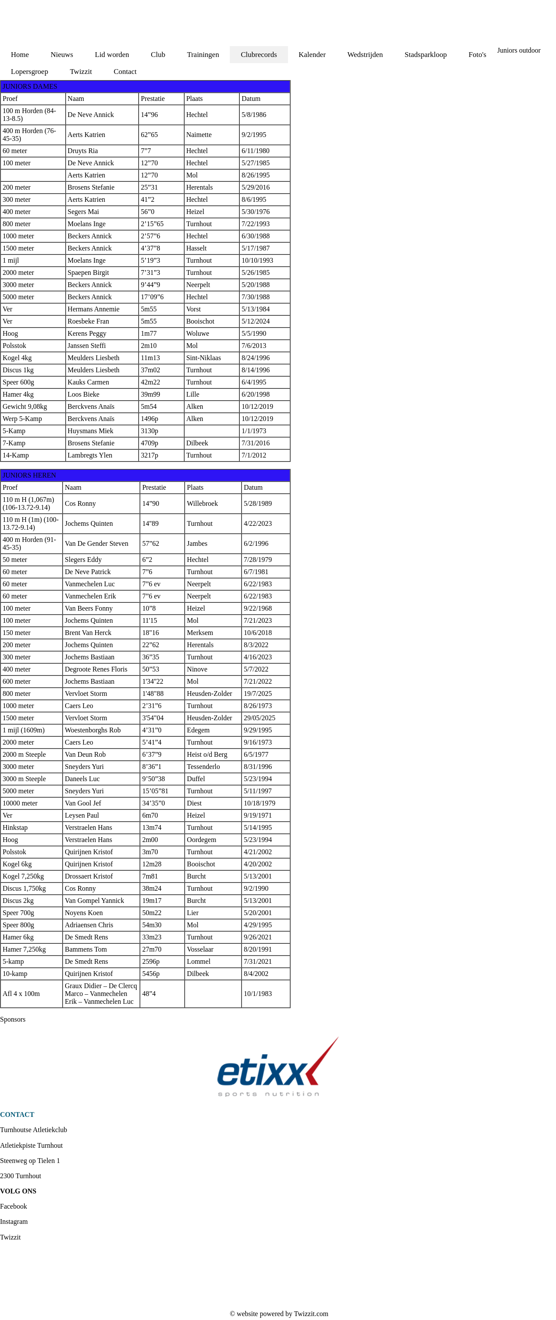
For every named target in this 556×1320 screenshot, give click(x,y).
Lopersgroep (29, 71)
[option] (278, 1066)
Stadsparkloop (426, 54)
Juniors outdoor (519, 50)
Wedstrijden (365, 54)
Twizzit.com (311, 1313)
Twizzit (81, 71)
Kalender (312, 54)
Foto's (477, 54)
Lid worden (112, 54)
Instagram (14, 1221)
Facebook (13, 1206)
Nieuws (62, 54)
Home (20, 54)
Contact (125, 71)
